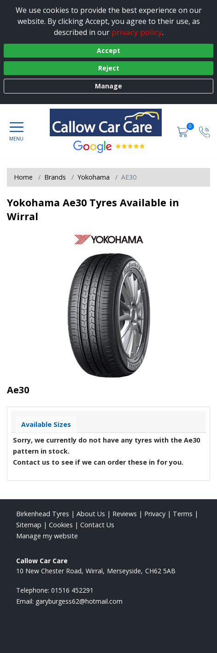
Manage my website (47, 535)
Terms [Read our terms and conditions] (183, 513)
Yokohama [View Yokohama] (93, 177)
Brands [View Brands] (55, 177)
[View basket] (183, 131)
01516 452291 (72, 590)
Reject (108, 68)
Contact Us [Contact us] (97, 524)
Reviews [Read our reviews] (124, 513)
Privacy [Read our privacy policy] (154, 513)
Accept (108, 50)
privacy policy (136, 32)
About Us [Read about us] (90, 513)
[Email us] (79, 601)
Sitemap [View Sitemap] (28, 524)
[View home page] (110, 122)
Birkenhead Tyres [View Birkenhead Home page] (42, 513)
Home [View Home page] (23, 177)
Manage (108, 86)
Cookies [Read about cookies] (61, 524)
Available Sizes (46, 424)
